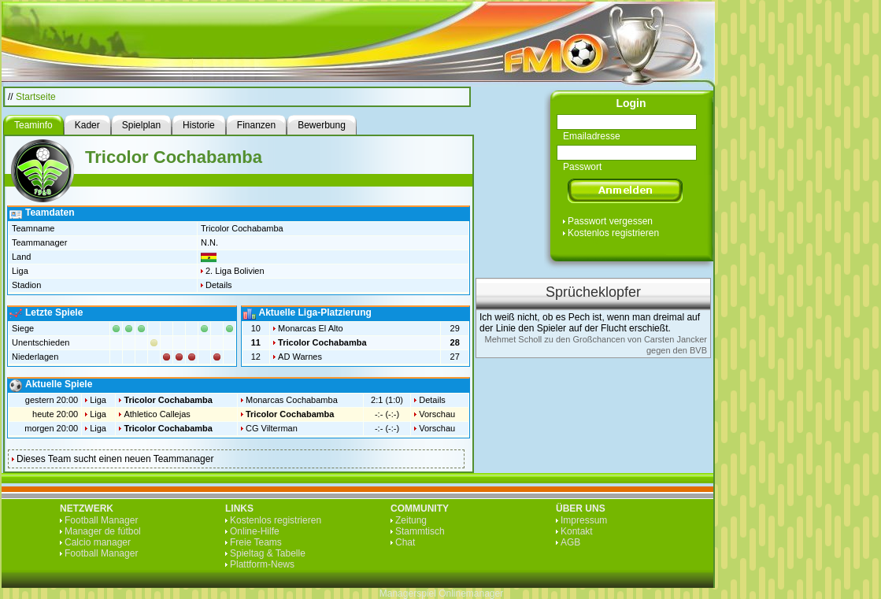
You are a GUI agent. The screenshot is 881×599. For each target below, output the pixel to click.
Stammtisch (420, 531)
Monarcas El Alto (310, 328)
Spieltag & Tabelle (267, 553)
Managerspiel (407, 593)
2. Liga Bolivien (235, 270)
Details (218, 285)
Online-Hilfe (254, 531)
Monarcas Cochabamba (292, 400)
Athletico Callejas (157, 414)
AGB (570, 542)
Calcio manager (98, 542)
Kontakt (577, 531)
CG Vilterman (272, 428)
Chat (405, 542)
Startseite (36, 96)
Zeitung (411, 520)
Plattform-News (262, 564)
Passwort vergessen (610, 221)
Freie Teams (256, 542)
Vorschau (437, 414)
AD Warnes (300, 356)
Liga (98, 400)
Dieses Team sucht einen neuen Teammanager (115, 458)
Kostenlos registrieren (613, 232)
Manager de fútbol (103, 531)
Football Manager (101, 520)
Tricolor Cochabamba (322, 342)
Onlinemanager (471, 593)
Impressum (584, 520)
